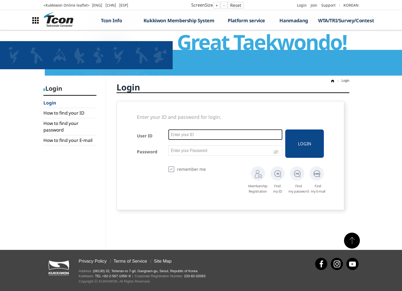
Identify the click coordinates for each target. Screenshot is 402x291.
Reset (235, 5)
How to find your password (60, 126)
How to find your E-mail (67, 140)
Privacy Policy (93, 261)
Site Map (163, 261)
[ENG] (97, 5)
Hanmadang (293, 20)
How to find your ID (63, 113)
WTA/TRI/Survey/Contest (338, 20)
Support (328, 5)
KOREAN (351, 5)
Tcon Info (111, 20)
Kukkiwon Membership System (179, 20)
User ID (145, 136)
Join (314, 5)
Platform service (246, 20)
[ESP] (123, 5)
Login (302, 5)
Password (147, 152)
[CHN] (111, 5)
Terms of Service (130, 261)
